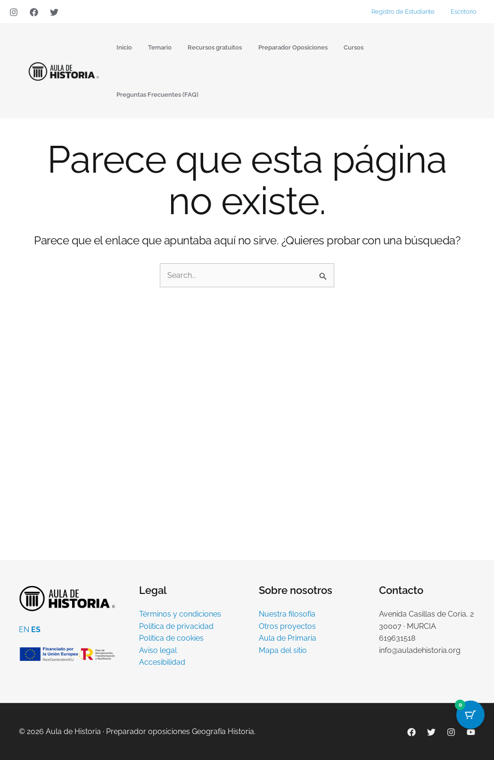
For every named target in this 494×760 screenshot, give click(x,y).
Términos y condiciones (180, 614)
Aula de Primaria (287, 638)
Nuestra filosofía (287, 614)
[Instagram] (13, 12)
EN (24, 629)
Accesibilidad (162, 662)
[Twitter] (54, 12)
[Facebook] (34, 12)
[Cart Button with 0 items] (470, 715)
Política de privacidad (176, 626)
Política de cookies (171, 638)
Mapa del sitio (283, 650)
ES (36, 629)
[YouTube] (471, 732)
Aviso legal (158, 650)
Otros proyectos (287, 626)
